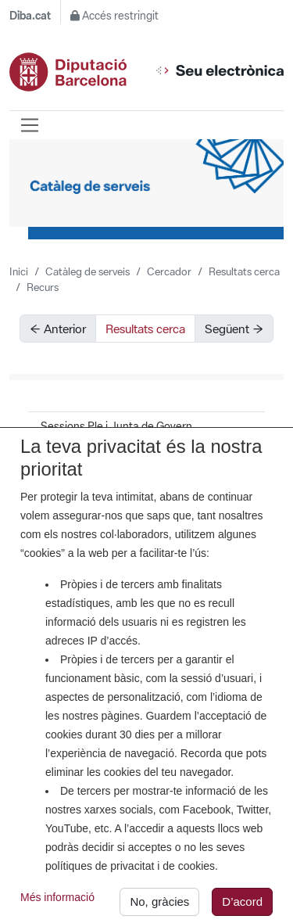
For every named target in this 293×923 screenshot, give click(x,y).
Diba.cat (30, 16)
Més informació (57, 900)
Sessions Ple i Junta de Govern (116, 426)
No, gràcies (159, 904)
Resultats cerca (244, 271)
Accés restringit (114, 16)
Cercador (169, 271)
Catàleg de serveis (87, 271)
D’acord (242, 904)
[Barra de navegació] (29, 125)
